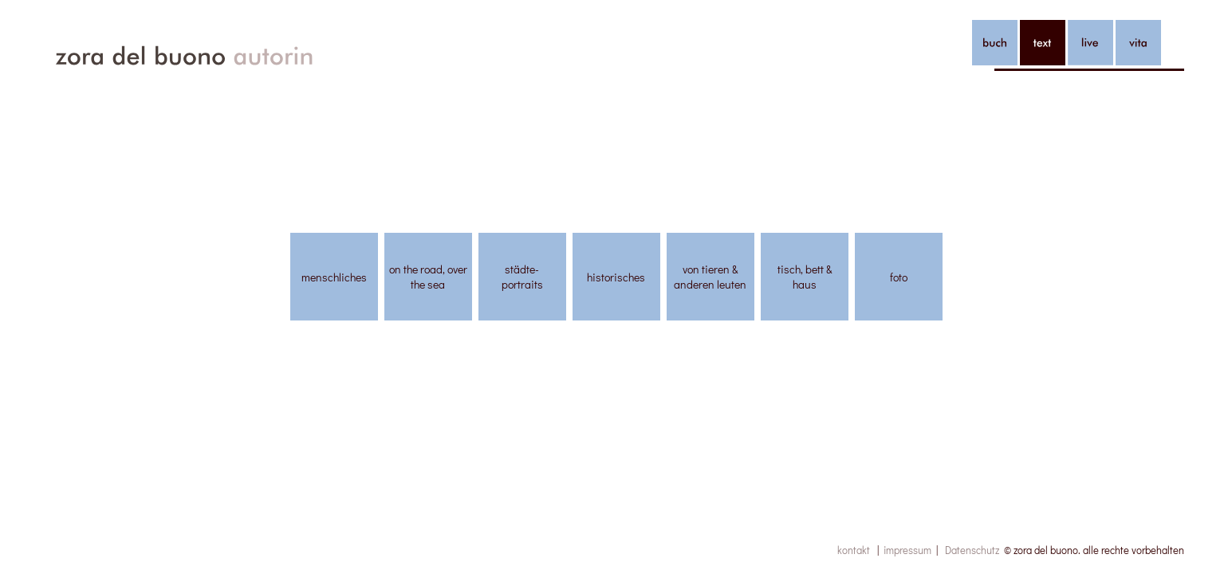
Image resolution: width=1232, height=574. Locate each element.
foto (898, 277)
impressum (907, 549)
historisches (616, 277)
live (1090, 42)
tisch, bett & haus (804, 276)
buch (994, 42)
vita (1138, 42)
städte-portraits (522, 276)
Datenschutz (972, 549)
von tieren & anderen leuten (710, 276)
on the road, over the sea (428, 276)
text (1042, 42)
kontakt (853, 549)
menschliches (334, 277)
